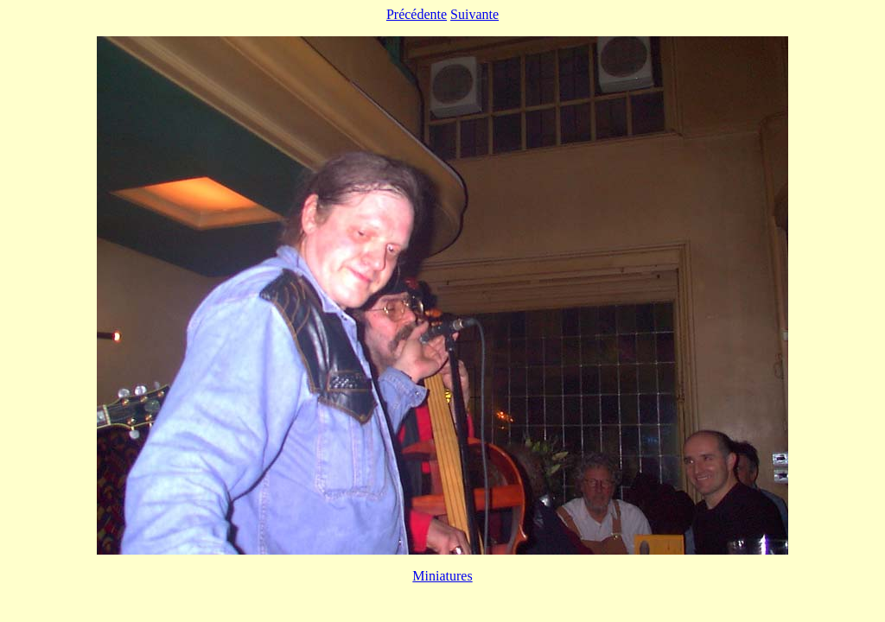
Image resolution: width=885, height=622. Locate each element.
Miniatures (442, 575)
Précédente (416, 14)
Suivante (474, 14)
